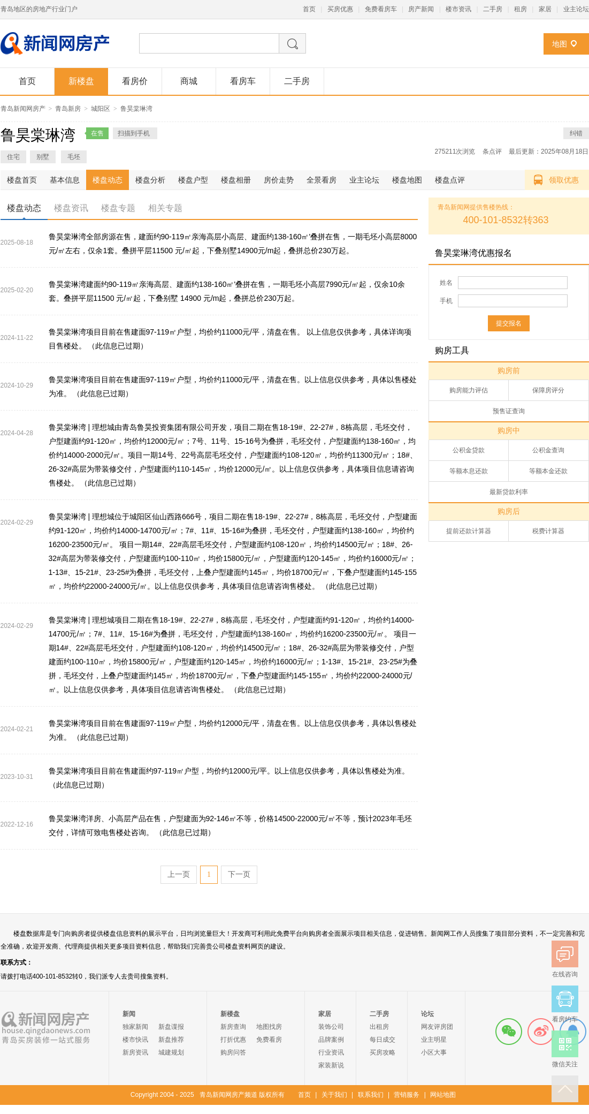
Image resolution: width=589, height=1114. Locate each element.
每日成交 (382, 1039)
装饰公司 (331, 1026)
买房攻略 (382, 1052)
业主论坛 (576, 9)
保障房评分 (548, 390)
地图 (559, 44)
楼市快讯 (135, 1039)
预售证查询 (509, 411)
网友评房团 (437, 1026)
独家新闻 (135, 1026)
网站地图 (443, 1094)
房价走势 (279, 180)
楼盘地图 (407, 180)
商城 (188, 81)
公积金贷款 (469, 450)
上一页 (178, 874)
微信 (508, 1031)
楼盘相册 (236, 180)
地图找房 (269, 1026)
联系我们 (371, 1094)
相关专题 (165, 208)
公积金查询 (548, 450)
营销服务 (406, 1094)
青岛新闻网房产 (23, 108)
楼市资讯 (458, 9)
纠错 (576, 133)
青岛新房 (68, 108)
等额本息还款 (468, 471)
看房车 (243, 81)
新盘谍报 (171, 1026)
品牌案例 (331, 1039)
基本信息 (65, 180)
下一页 (239, 874)
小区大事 (434, 1052)
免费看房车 (381, 9)
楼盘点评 (450, 180)
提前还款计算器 (468, 531)
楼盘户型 (193, 180)
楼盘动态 (108, 180)
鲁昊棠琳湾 (136, 108)
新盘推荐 (171, 1039)
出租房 (379, 1026)
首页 (309, 9)
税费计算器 (548, 531)
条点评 (492, 151)
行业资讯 (331, 1052)
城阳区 (100, 108)
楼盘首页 (22, 180)
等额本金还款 (548, 471)
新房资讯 (135, 1052)
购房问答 (233, 1052)
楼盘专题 (118, 208)
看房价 (135, 81)
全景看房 (321, 180)
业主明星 (434, 1039)
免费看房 (269, 1039)
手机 (446, 301)
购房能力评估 (468, 390)
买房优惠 (340, 9)
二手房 (492, 9)
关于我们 (334, 1094)
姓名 (446, 282)
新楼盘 (81, 81)
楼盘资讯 (71, 208)
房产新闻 (421, 9)
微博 (540, 1031)
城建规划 (171, 1052)
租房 (520, 9)
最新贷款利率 (508, 492)
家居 (545, 9)
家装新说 (331, 1065)
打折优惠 (233, 1039)
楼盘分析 (150, 180)
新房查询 (233, 1026)
